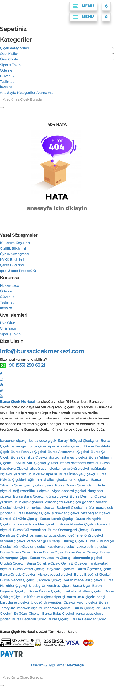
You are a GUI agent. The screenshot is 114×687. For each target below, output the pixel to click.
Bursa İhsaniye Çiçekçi (77, 474)
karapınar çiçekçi (13, 441)
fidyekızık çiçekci (60, 569)
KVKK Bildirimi (12, 260)
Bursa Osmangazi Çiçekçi (68, 530)
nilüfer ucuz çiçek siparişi (44, 597)
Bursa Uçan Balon (87, 586)
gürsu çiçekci (57, 496)
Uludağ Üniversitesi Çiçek (49, 586)
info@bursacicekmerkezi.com (42, 351)
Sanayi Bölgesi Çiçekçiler (78, 441)
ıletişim (6, 308)
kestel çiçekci (71, 446)
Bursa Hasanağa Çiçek (32, 513)
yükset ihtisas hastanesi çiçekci (73, 463)
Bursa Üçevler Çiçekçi (94, 569)
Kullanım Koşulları (15, 243)
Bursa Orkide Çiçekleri (18, 574)
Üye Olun (7, 323)
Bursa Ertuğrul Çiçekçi (92, 574)
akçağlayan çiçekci (45, 468)
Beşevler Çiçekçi (13, 591)
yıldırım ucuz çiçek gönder (21, 502)
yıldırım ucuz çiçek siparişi (35, 474)
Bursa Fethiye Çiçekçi (28, 452)
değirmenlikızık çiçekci (31, 491)
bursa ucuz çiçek (42, 441)
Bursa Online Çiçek (47, 552)
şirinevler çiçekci (65, 513)
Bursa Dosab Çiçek (70, 485)
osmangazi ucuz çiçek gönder (69, 502)
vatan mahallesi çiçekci (83, 580)
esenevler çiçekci (57, 608)
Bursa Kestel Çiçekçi (81, 552)
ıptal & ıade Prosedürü (18, 271)
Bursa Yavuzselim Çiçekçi (50, 558)
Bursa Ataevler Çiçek (76, 524)
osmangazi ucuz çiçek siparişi (35, 446)
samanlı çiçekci (12, 541)
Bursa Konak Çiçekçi (57, 519)
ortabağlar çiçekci (95, 513)
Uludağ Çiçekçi (12, 563)
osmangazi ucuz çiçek (48, 535)
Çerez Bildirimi (12, 265)
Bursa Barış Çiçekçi (28, 496)
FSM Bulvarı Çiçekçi (29, 463)
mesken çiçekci (29, 608)
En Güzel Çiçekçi (26, 613)
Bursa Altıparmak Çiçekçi (68, 452)
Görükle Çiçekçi (25, 519)
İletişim (6, 87)
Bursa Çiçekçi (58, 619)
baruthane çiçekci (14, 602)
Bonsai (5, 519)
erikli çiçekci (79, 480)
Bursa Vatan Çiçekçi (29, 569)
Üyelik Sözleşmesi (14, 254)
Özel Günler (9, 59)
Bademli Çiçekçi (69, 507)
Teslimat (7, 81)
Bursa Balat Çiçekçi (58, 613)
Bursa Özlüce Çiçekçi (45, 591)
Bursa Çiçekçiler (86, 608)
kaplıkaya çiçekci (61, 547)
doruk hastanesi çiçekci (68, 457)
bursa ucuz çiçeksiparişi (86, 597)
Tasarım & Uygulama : (57, 665)
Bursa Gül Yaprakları (29, 530)
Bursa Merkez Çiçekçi (17, 580)
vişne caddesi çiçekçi (55, 574)
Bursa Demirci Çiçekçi (88, 496)
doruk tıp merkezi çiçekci (33, 507)
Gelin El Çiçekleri (74, 563)
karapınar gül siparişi (43, 541)
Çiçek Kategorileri (14, 48)
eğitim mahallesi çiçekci (47, 480)
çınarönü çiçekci (75, 468)
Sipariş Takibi (10, 334)
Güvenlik (7, 76)
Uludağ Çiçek (73, 541)
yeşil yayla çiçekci (38, 485)
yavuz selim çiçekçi (92, 547)
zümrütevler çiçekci (29, 547)
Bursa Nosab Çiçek (15, 552)
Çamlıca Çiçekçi (49, 580)
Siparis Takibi (10, 65)
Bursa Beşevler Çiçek (88, 619)
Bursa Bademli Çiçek (29, 619)
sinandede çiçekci (87, 558)
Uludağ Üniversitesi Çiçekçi (53, 602)
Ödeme (6, 70)
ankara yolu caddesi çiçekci (35, 524)
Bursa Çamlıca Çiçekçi (29, 457)
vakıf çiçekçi (87, 602)
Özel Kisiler (9, 54)
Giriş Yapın (8, 328)
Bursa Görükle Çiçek (42, 563)
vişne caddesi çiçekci (69, 491)
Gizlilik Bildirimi (13, 248)
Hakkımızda (9, 286)
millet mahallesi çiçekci (83, 591)
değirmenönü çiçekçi (85, 535)
